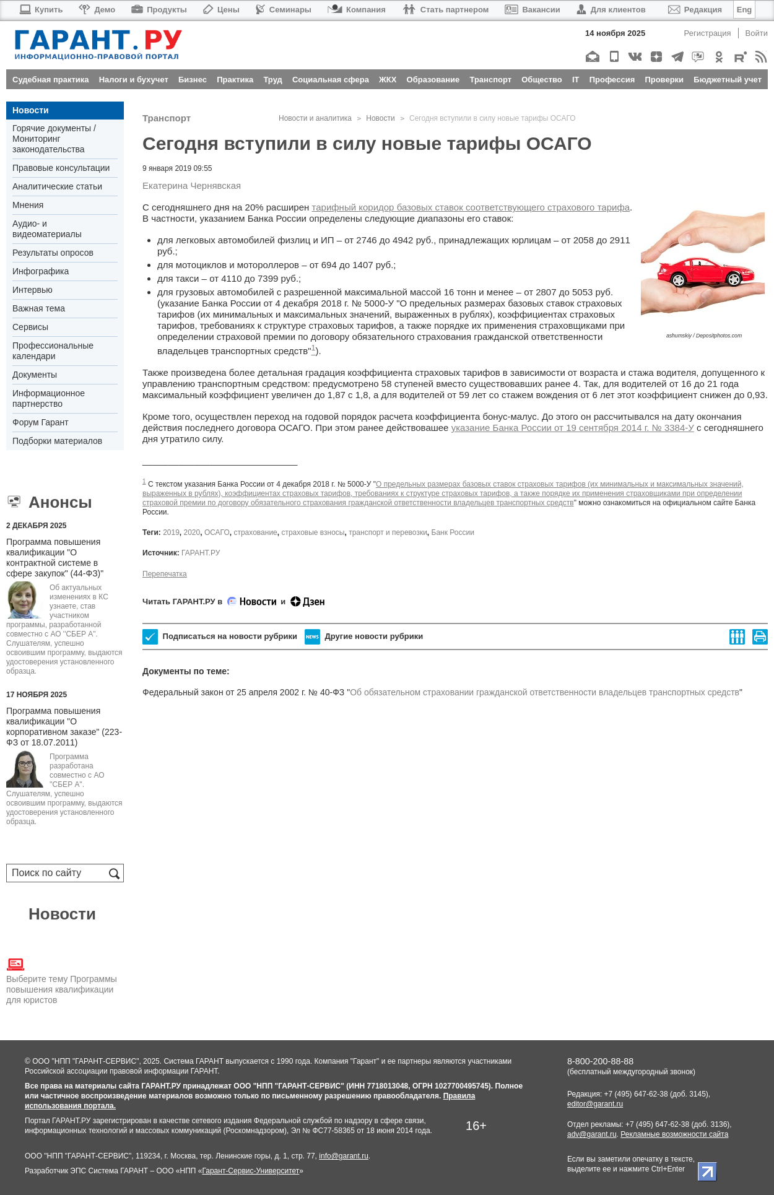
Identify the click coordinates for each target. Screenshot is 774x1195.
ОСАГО (217, 532)
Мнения (27, 205)
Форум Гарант (40, 422)
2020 (192, 532)
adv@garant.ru (592, 1134)
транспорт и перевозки (388, 532)
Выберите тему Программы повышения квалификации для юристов (61, 980)
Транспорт (166, 118)
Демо (97, 9)
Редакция (695, 9)
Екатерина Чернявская (191, 185)
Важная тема (38, 308)
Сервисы (30, 327)
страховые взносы (312, 532)
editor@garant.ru (595, 1104)
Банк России (453, 532)
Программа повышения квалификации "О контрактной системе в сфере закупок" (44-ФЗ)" (54, 557)
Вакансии (532, 9)
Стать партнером (445, 9)
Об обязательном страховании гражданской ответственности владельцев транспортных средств (544, 692)
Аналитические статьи (57, 186)
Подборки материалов (57, 441)
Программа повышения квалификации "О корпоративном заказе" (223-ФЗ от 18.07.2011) (64, 726)
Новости (30, 110)
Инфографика (40, 271)
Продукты (159, 9)
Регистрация (707, 33)
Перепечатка (164, 574)
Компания (357, 9)
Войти (757, 33)
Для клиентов (611, 9)
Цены (221, 9)
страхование (255, 532)
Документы (34, 375)
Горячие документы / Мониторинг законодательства (54, 138)
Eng (744, 9)
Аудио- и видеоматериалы (47, 229)
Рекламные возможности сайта (674, 1134)
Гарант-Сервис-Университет (250, 1171)
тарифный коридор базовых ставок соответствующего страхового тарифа (471, 207)
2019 (171, 532)
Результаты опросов (52, 253)
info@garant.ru (343, 1156)
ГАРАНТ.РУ (200, 553)
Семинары (283, 9)
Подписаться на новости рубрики (219, 637)
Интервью (32, 290)
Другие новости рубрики (364, 637)
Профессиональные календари (52, 351)
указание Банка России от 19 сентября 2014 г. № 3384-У (572, 427)
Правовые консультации (61, 168)
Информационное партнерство (48, 398)
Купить (41, 9)
